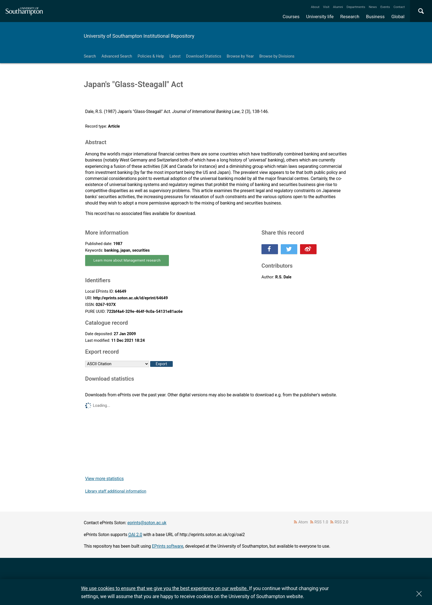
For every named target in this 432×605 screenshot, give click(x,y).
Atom (303, 522)
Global (397, 16)
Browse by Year (240, 56)
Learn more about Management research (127, 260)
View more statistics (104, 478)
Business (375, 16)
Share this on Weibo (308, 249)
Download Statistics (203, 56)
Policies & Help (150, 56)
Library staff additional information (115, 491)
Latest (174, 56)
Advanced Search (116, 56)
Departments (356, 7)
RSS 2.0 (342, 522)
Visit (326, 7)
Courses (291, 16)
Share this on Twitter (289, 249)
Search (90, 56)
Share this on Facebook (269, 249)
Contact (399, 7)
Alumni (338, 7)
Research (349, 16)
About (315, 7)
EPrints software (167, 546)
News (373, 7)
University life (320, 16)
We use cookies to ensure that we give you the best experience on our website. (165, 588)
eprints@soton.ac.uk (146, 522)
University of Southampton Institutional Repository (139, 36)
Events (385, 7)
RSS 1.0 (321, 522)
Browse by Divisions (277, 56)
